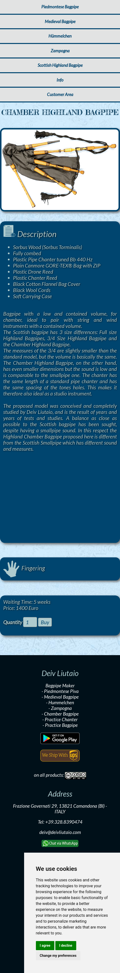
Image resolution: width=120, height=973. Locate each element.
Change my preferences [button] (58, 956)
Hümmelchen (60, 36)
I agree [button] (45, 945)
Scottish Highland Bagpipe (60, 65)
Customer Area (60, 94)
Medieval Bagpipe (60, 21)
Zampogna (60, 50)
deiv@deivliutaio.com (60, 832)
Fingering (24, 568)
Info (60, 80)
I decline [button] (65, 945)
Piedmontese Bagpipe (60, 6)
